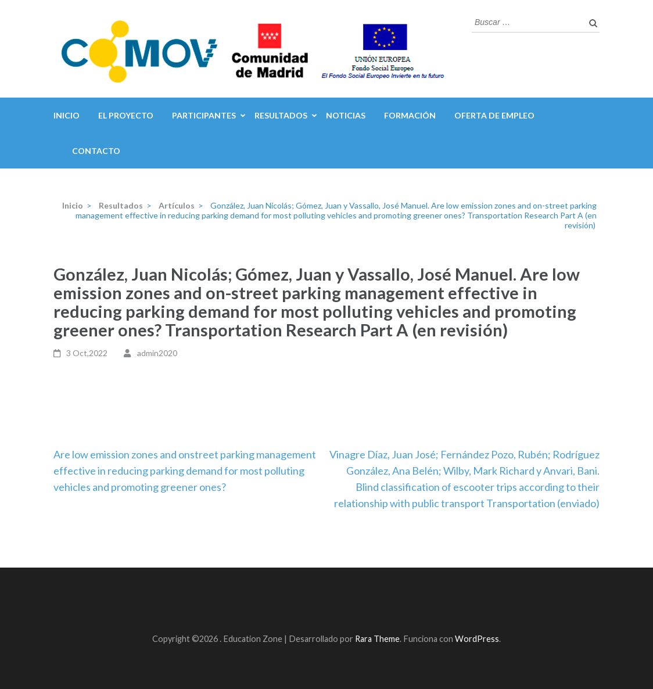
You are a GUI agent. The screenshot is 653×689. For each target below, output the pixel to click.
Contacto (96, 151)
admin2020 (157, 353)
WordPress (477, 639)
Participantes (204, 115)
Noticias (345, 115)
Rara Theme (377, 639)
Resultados (280, 115)
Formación (410, 115)
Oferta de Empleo (494, 115)
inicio (66, 115)
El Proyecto (125, 115)
